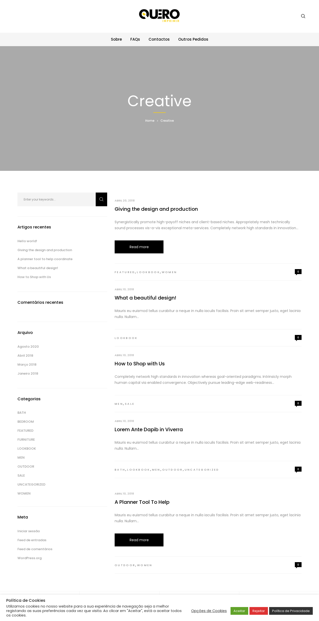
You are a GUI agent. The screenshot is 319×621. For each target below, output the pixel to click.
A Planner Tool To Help (142, 502)
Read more (139, 246)
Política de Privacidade (291, 611)
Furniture (26, 439)
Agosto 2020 (28, 346)
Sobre (116, 39)
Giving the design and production (156, 209)
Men (119, 404)
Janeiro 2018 (27, 373)
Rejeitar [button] (258, 611)
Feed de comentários (34, 549)
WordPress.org (29, 558)
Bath (120, 470)
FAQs (135, 39)
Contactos (159, 39)
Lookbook (148, 272)
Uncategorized (202, 470)
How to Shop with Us (140, 363)
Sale (130, 404)
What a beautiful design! (145, 297)
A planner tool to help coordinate (45, 259)
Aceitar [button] (239, 611)
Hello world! (27, 241)
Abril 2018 (25, 355)
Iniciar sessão (28, 531)
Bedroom (25, 421)
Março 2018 (26, 364)
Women (169, 272)
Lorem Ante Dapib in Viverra (149, 429)
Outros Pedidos (193, 39)
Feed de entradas (31, 540)
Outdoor (172, 470)
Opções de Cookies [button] (209, 611)
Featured (125, 272)
